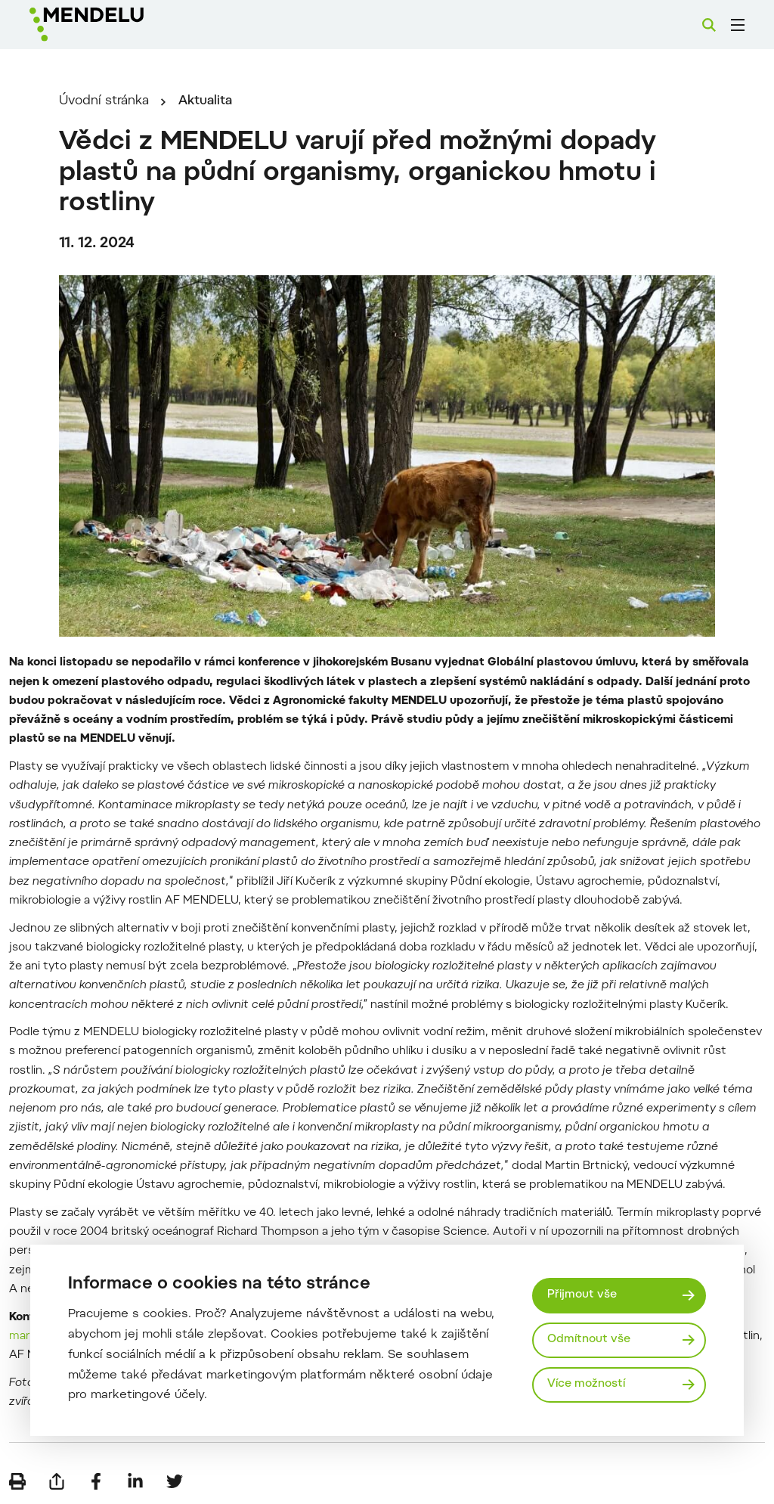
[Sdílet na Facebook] (96, 1481)
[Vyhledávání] (709, 25)
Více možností (586, 1384)
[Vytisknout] (17, 1481)
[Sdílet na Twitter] (174, 1481)
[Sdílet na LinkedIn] (135, 1481)
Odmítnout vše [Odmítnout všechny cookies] (588, 1339)
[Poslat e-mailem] (56, 1481)
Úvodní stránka (104, 101)
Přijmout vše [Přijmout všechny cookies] (582, 1295)
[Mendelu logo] (111, 25)
